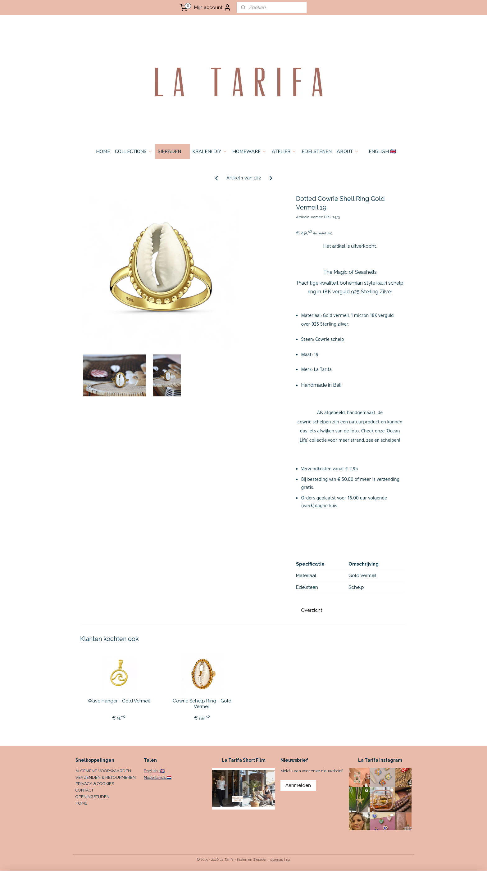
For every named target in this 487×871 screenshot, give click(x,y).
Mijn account (212, 7)
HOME (103, 151)
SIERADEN (172, 151)
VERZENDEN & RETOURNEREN (105, 777)
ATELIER (284, 151)
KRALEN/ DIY (209, 151)
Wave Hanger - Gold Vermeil (119, 701)
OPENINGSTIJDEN (92, 796)
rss (288, 860)
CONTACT (84, 790)
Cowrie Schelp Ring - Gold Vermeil (202, 703)
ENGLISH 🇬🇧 (382, 151)
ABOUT (348, 151)
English (151, 771)
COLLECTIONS (134, 151)
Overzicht (311, 610)
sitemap (276, 860)
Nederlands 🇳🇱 (157, 777)
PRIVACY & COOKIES (94, 783)
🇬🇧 (162, 771)
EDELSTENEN (317, 151)
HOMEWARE (249, 151)
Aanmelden (298, 785)
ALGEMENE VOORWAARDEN (103, 771)
